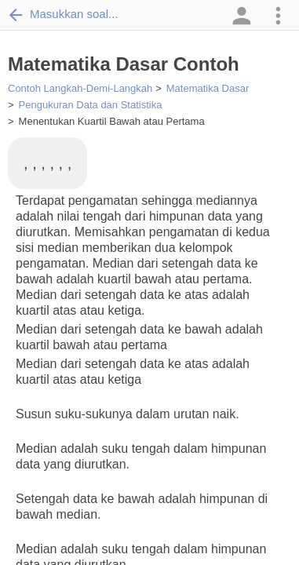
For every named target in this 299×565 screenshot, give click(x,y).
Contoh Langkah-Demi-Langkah (80, 88)
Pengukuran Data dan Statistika (90, 105)
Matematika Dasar (207, 88)
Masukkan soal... (63, 14)
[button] (240, 16)
